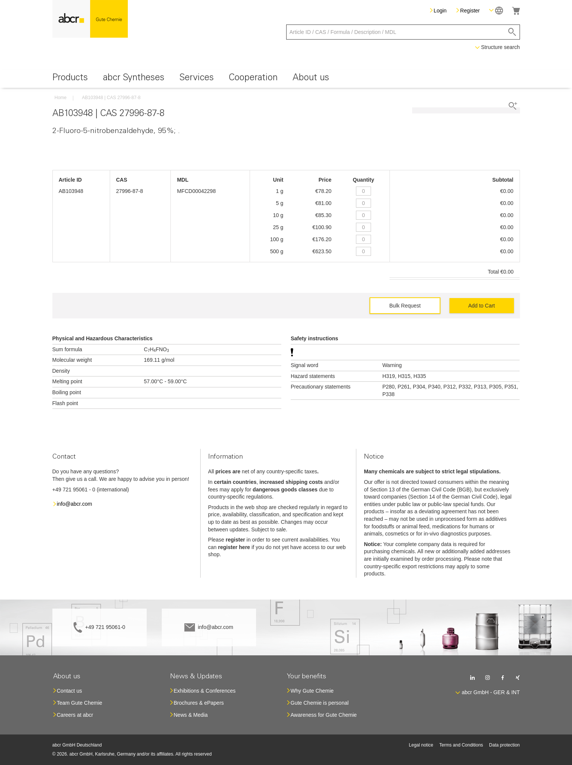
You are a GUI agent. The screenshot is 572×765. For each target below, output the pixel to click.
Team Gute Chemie (80, 703)
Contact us (69, 691)
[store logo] (90, 19)
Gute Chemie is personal (320, 703)
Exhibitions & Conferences (205, 691)
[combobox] (403, 32)
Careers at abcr (75, 715)
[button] (496, 10)
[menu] (286, 79)
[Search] (512, 32)
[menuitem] (70, 79)
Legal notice (421, 745)
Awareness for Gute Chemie (324, 715)
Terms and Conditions (461, 745)
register (235, 540)
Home (61, 97)
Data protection (504, 745)
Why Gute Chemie (312, 691)
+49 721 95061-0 (105, 627)
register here (234, 547)
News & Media (191, 715)
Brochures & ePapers (199, 703)
